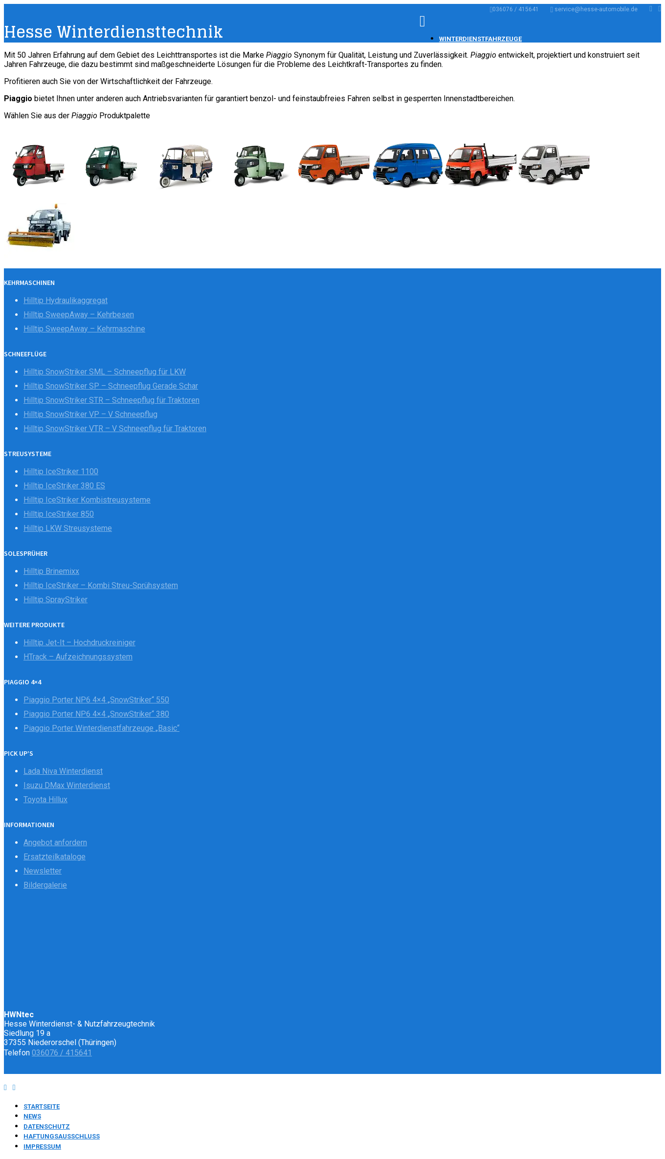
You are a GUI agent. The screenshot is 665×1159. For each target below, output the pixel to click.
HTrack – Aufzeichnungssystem (78, 656)
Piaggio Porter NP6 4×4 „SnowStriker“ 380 (96, 714)
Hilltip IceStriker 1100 (60, 471)
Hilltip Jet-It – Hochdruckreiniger (79, 642)
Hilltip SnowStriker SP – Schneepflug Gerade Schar (110, 386)
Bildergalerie (45, 885)
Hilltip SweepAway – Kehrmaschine (84, 328)
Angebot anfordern (55, 842)
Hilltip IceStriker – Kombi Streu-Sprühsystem (100, 585)
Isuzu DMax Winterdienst (66, 785)
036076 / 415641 (514, 9)
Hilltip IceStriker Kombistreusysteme (87, 499)
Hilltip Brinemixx (51, 571)
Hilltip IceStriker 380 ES (64, 485)
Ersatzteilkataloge (54, 856)
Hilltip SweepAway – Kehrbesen (78, 314)
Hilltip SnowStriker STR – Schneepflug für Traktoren (111, 400)
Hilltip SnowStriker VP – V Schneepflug (90, 414)
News (32, 1116)
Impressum (42, 1146)
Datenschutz (46, 1126)
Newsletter (42, 870)
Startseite (41, 1106)
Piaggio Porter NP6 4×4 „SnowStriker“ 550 (96, 699)
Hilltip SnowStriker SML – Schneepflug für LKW (104, 371)
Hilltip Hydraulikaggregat (65, 300)
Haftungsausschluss (61, 1136)
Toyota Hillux (45, 799)
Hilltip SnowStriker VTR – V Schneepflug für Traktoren (114, 428)
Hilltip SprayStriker (55, 599)
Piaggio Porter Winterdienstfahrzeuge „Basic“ (101, 728)
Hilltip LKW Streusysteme (67, 528)
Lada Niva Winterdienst (63, 771)
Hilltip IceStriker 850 (58, 514)
